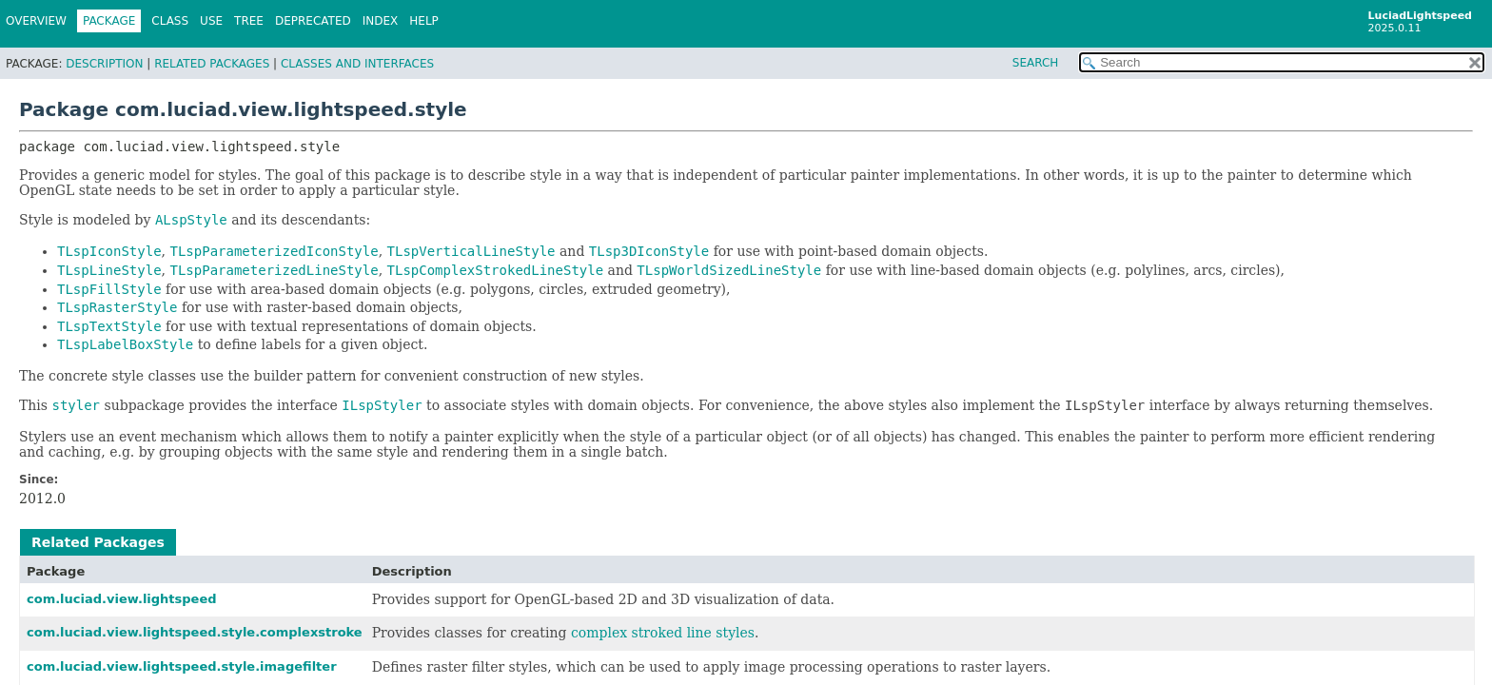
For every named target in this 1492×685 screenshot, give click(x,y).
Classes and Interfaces (357, 63)
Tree (249, 21)
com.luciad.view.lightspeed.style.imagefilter (182, 666)
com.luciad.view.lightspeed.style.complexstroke (195, 632)
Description (104, 63)
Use (211, 21)
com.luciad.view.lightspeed (122, 599)
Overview (36, 21)
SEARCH (1035, 62)
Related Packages (211, 63)
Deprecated (313, 21)
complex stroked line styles (663, 632)
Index (381, 21)
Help (424, 21)
